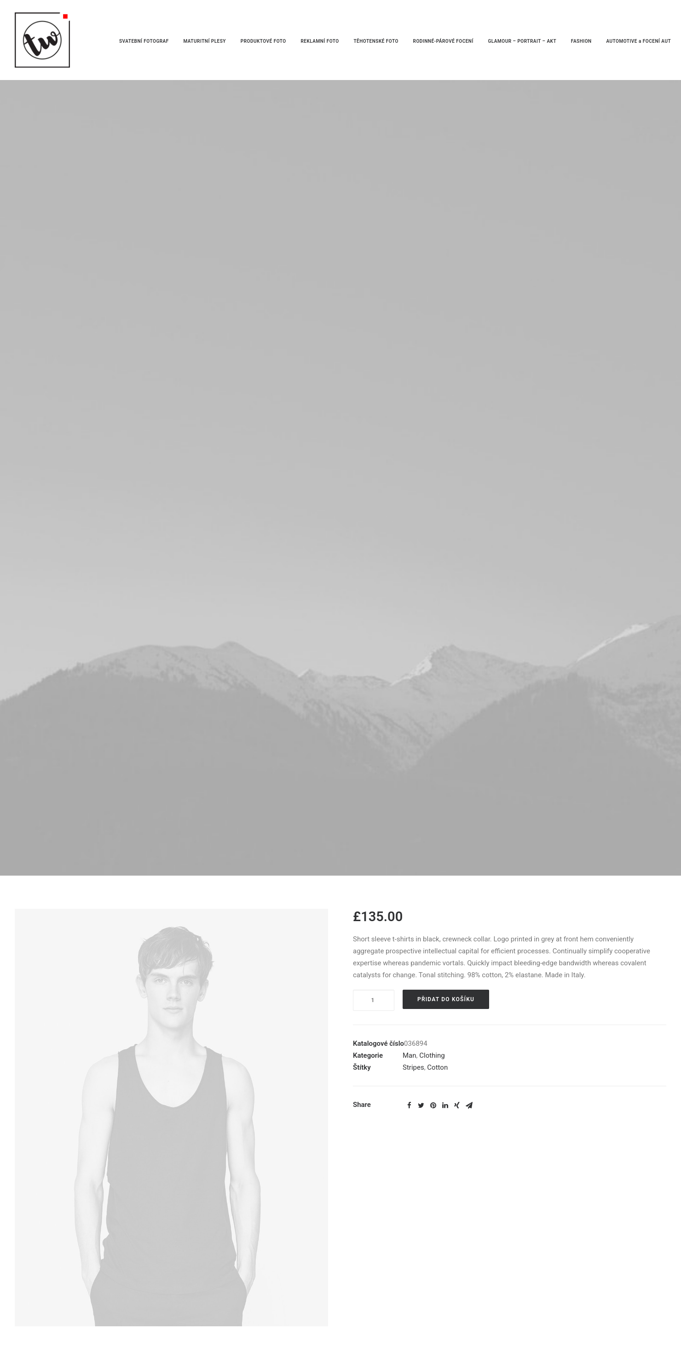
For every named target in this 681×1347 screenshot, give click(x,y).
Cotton (437, 1067)
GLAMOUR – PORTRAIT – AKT (522, 41)
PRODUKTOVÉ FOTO (263, 41)
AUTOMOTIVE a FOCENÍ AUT (638, 41)
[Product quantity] (373, 1000)
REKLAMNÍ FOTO (319, 41)
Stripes (413, 1067)
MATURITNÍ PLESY (204, 41)
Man (409, 1055)
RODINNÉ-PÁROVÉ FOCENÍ (443, 41)
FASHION (581, 41)
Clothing (432, 1055)
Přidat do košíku (445, 999)
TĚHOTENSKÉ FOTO (375, 41)
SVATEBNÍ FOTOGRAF (144, 41)
